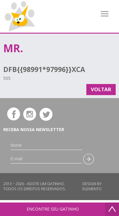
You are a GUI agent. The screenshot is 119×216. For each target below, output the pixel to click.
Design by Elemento (92, 186)
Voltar (101, 89)
